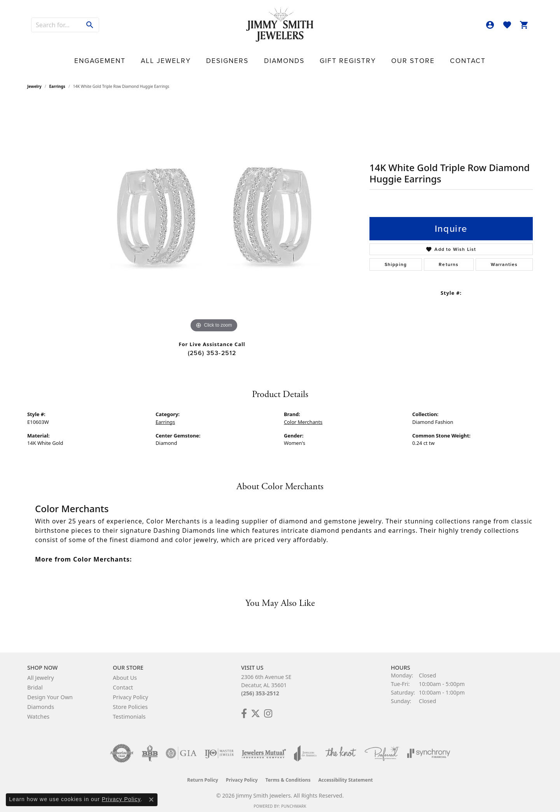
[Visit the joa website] (305, 748)
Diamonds (283, 56)
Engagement (150, 56)
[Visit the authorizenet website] (122, 748)
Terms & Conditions (288, 774)
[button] (490, 25)
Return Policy (202, 774)
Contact (415, 56)
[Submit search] (90, 25)
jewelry (34, 81)
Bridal (35, 682)
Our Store (376, 56)
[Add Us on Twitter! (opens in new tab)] (255, 708)
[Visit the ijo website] (219, 748)
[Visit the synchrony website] (428, 748)
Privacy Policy (130, 691)
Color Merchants (303, 416)
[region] (214, 212)
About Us (125, 672)
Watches (38, 711)
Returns (448, 259)
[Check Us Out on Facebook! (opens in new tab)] (244, 708)
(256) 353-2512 (212, 347)
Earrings (57, 81)
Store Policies (130, 701)
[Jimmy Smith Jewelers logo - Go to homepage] (280, 25)
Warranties (504, 259)
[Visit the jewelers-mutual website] (264, 748)
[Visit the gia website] (181, 748)
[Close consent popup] (151, 799)
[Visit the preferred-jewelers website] (381, 748)
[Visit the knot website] (341, 748)
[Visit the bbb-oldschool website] (150, 748)
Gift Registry (330, 56)
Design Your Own (50, 691)
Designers (242, 56)
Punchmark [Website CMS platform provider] (293, 800)
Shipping (396, 259)
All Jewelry (198, 56)
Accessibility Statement (345, 774)
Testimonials (129, 711)
